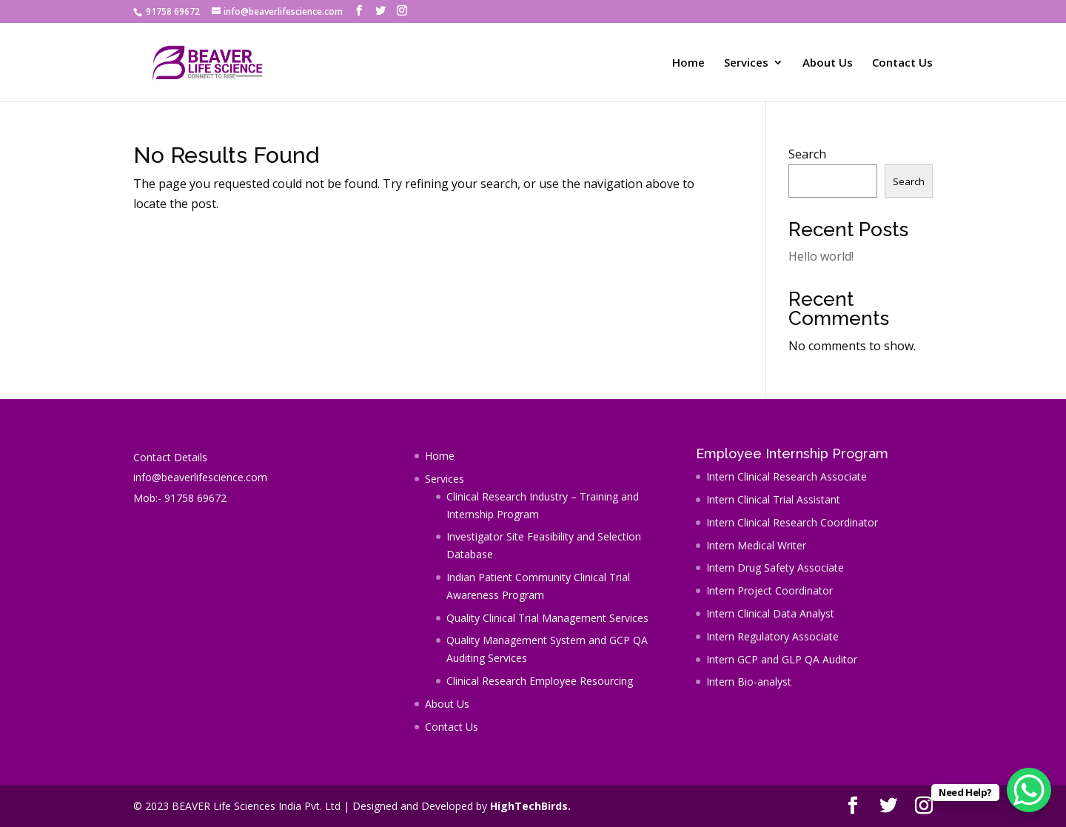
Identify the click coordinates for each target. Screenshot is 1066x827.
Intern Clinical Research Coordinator (792, 522)
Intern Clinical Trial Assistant (773, 499)
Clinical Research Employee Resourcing (539, 681)
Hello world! (821, 256)
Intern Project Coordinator (769, 590)
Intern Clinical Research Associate (786, 476)
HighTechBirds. (530, 806)
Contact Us (902, 63)
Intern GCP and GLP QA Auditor (781, 659)
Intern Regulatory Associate (772, 636)
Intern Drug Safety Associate (775, 567)
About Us (827, 63)
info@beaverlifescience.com (200, 477)
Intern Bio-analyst (748, 681)
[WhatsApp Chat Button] (1029, 790)
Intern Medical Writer (756, 545)
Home (688, 63)
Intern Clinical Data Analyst (770, 613)
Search (807, 154)
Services (746, 63)
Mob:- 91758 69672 (180, 498)
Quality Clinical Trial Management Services (547, 618)
